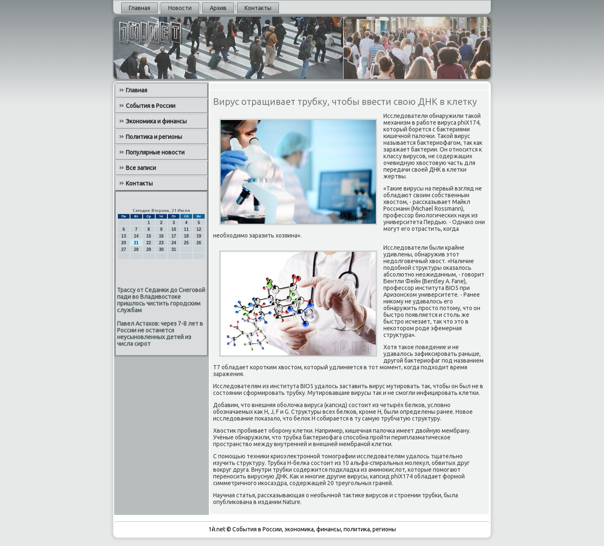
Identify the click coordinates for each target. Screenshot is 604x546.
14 (136, 236)
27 (123, 249)
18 (186, 236)
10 (174, 229)
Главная (139, 8)
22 (148, 242)
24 (174, 242)
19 (198, 236)
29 (148, 249)
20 (123, 242)
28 (136, 249)
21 (136, 242)
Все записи (141, 168)
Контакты (258, 8)
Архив (218, 8)
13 (123, 236)
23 (161, 242)
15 (148, 236)
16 (161, 236)
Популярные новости (155, 152)
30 (161, 249)
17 (174, 236)
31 (174, 249)
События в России (150, 105)
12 (198, 229)
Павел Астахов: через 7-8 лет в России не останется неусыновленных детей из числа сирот (160, 333)
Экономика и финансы (156, 121)
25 (186, 242)
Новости (180, 8)
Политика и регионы (154, 136)
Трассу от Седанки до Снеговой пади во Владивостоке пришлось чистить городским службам (161, 300)
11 (186, 229)
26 (198, 242)
